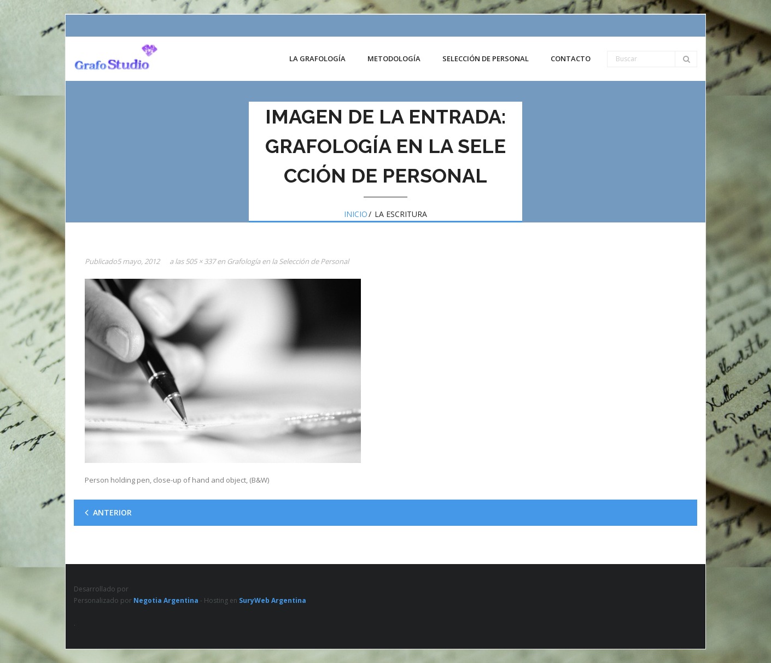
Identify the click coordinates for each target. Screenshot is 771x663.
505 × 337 (200, 261)
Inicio (355, 214)
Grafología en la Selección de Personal (288, 261)
